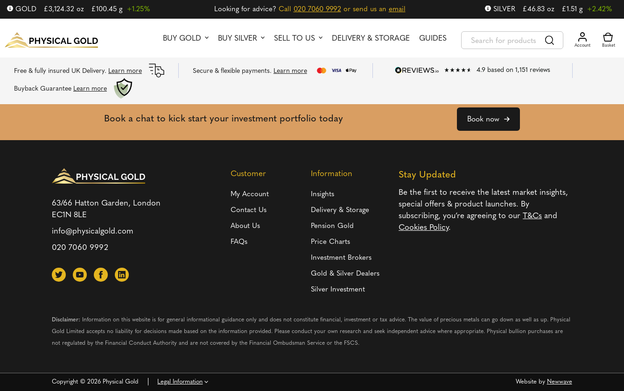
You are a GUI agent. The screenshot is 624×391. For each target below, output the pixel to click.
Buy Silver (237, 39)
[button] (59, 275)
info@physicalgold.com (92, 231)
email (397, 9)
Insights (322, 194)
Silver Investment (338, 289)
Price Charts (330, 242)
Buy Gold (182, 39)
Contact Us (248, 210)
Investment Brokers (341, 258)
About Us (245, 226)
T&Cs (532, 216)
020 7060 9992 (317, 9)
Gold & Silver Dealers (345, 273)
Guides (433, 39)
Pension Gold (332, 226)
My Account (250, 194)
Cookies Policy (424, 228)
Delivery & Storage (371, 39)
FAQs (239, 242)
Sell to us (294, 39)
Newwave (559, 382)
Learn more (125, 71)
